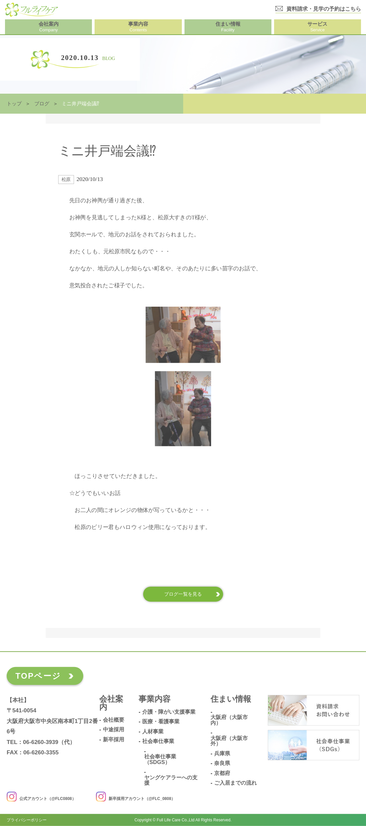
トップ (14, 103)
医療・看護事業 (161, 721)
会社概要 (113, 720)
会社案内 (111, 703)
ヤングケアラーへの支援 (170, 780)
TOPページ (38, 675)
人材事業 (153, 731)
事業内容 (155, 699)
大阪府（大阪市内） (229, 719)
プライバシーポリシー (27, 820)
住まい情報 (230, 699)
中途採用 (113, 729)
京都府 (222, 773)
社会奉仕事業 (158, 741)
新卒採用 (113, 739)
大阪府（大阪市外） (229, 740)
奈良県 (222, 763)
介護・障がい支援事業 (168, 712)
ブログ (41, 103)
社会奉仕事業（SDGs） (160, 759)
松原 (66, 179)
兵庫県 (222, 753)
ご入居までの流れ (235, 783)
